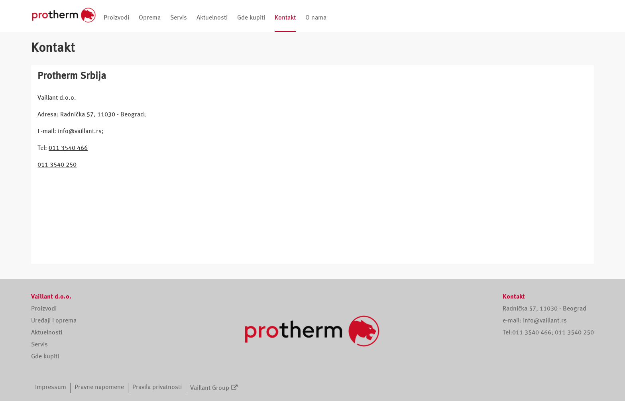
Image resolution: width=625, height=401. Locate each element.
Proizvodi (116, 18)
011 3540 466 (68, 148)
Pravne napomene (99, 387)
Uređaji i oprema (54, 321)
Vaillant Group (209, 388)
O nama (315, 18)
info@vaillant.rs (545, 321)
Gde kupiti (251, 18)
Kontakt (285, 18)
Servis (178, 18)
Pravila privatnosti (157, 387)
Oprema (150, 18)
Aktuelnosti (212, 18)
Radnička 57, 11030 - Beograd (544, 309)
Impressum (50, 387)
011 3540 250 (57, 165)
